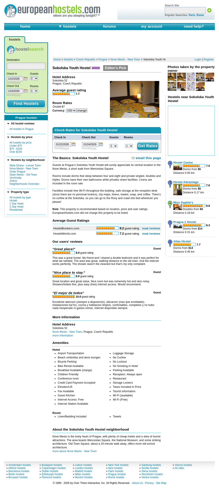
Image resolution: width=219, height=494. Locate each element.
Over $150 (16, 151)
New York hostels (118, 465)
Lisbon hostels (83, 465)
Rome (200, 15)
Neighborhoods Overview (24, 183)
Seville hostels (150, 468)
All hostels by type (20, 197)
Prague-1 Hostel (184, 222)
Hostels (68, 59)
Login (198, 59)
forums (109, 26)
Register (209, 59)
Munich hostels (84, 477)
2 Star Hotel (16, 203)
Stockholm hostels (152, 474)
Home (57, 59)
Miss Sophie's (183, 202)
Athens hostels (17, 468)
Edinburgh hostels (52, 474)
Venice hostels (150, 477)
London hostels (84, 468)
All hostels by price (21, 142)
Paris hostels (115, 471)
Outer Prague (17, 171)
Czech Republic (85, 59)
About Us (137, 483)
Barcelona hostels (19, 471)
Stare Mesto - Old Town (23, 174)
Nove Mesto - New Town (24, 168)
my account (151, 26)
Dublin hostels (50, 471)
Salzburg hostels (151, 465)
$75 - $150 (16, 148)
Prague (103, 59)
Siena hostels (149, 471)
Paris (192, 15)
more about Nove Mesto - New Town (74, 451)
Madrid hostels (83, 471)
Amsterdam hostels (19, 465)
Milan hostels (82, 474)
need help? (194, 26)
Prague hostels (117, 474)
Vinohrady (16, 177)
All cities (179, 468)
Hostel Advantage (186, 182)
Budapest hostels (52, 465)
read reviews (151, 228)
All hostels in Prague (22, 129)
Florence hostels (51, 477)
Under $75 (16, 145)
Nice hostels (115, 468)
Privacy (149, 483)
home (25, 26)
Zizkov (13, 180)
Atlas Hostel (182, 241)
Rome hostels (116, 477)
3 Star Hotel (16, 206)
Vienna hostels (183, 465)
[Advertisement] (134, 45)
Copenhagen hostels (54, 468)
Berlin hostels (16, 474)
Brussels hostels (18, 477)
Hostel (13, 200)
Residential (16, 209)
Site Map (161, 483)
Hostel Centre (183, 162)
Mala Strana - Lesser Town (25, 165)
